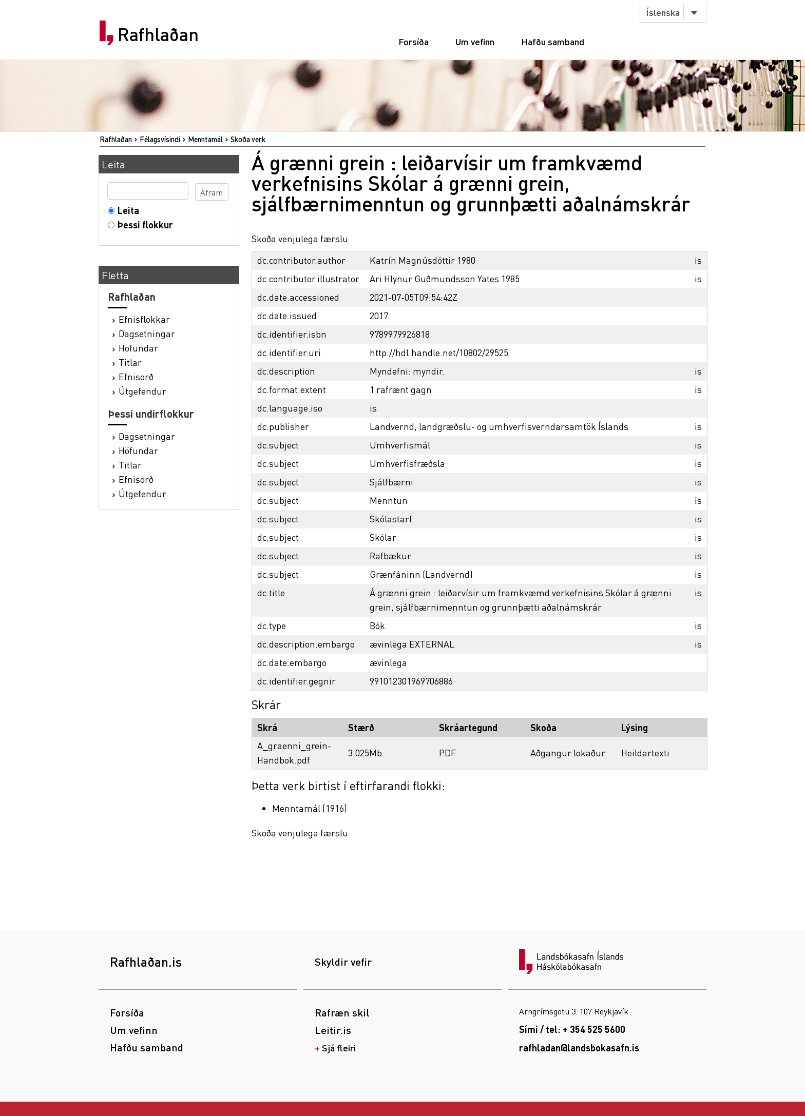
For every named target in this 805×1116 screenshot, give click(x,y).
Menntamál (205, 139)
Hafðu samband (552, 41)
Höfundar (138, 348)
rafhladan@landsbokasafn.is (579, 1047)
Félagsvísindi (160, 139)
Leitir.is (333, 1029)
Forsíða (413, 41)
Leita (126, 210)
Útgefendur (142, 391)
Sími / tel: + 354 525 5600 (572, 1029)
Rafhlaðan (158, 34)
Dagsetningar (147, 333)
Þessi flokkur (143, 224)
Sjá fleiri (339, 1047)
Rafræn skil (342, 1012)
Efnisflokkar (144, 319)
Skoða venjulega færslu (300, 238)
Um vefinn (474, 41)
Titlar (130, 362)
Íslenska (663, 12)
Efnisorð (136, 376)
